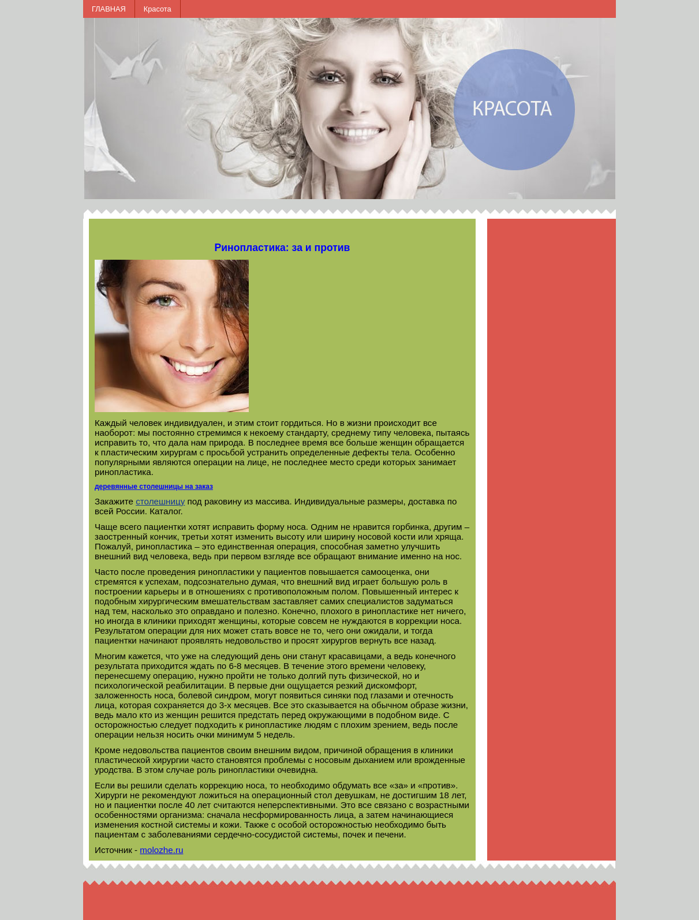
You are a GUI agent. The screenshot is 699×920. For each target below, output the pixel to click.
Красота (157, 9)
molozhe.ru (161, 850)
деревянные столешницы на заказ (154, 487)
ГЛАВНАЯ (109, 9)
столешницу (160, 501)
